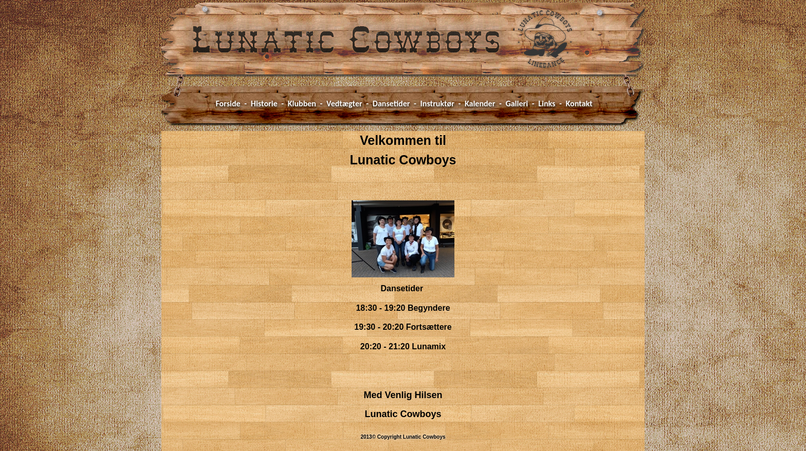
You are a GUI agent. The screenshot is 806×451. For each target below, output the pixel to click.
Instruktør (437, 103)
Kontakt (579, 103)
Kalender (480, 103)
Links (546, 103)
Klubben (302, 103)
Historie (264, 103)
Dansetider (391, 103)
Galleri (516, 103)
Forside (227, 103)
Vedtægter (344, 103)
